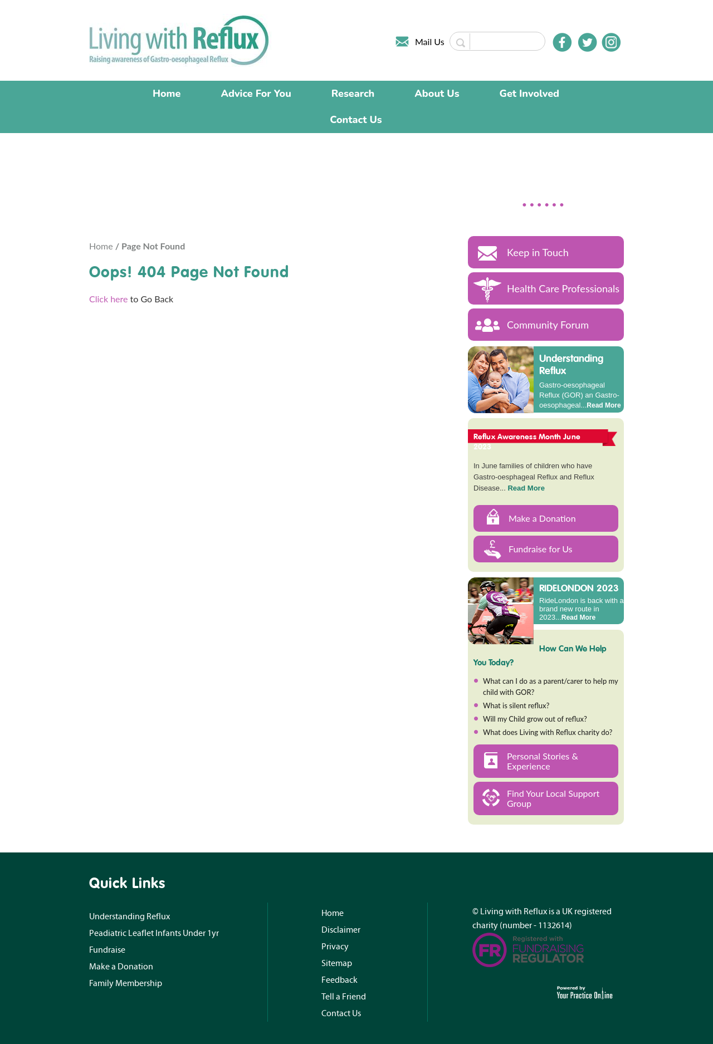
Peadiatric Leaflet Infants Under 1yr (154, 933)
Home (167, 93)
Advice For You (256, 93)
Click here (108, 298)
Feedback (339, 980)
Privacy (335, 947)
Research (353, 93)
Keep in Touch (538, 252)
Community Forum (548, 324)
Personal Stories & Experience (542, 761)
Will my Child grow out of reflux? (535, 718)
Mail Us (430, 41)
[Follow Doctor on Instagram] (611, 42)
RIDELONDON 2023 (579, 587)
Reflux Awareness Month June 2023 (526, 442)
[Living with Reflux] (180, 39)
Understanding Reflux (571, 364)
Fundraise (107, 950)
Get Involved (529, 93)
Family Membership (125, 983)
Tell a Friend (343, 997)
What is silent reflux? (516, 705)
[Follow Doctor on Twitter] (587, 42)
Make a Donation (542, 518)
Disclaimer (340, 930)
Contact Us (356, 119)
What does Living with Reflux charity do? (547, 732)
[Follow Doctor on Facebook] (562, 42)
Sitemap (336, 963)
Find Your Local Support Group (553, 798)
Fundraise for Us (541, 548)
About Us (436, 93)
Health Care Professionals (563, 288)
